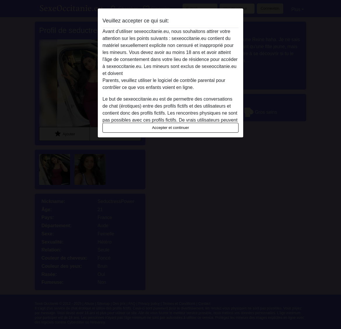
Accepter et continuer (170, 127)
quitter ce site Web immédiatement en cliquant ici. (175, 73)
